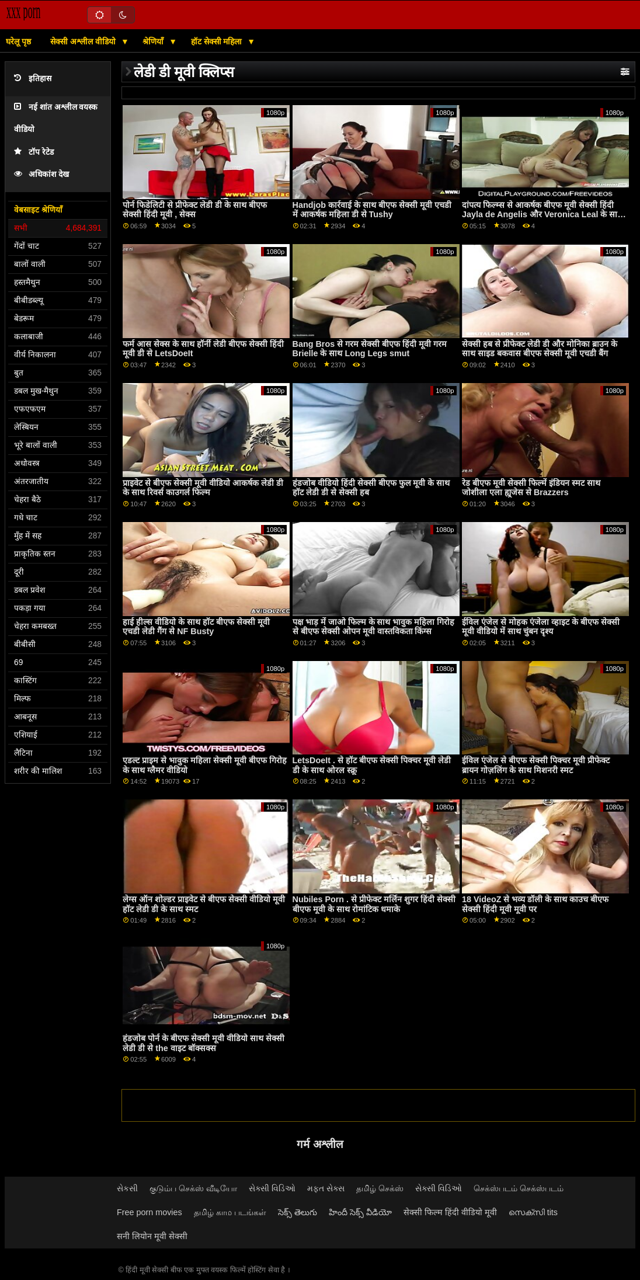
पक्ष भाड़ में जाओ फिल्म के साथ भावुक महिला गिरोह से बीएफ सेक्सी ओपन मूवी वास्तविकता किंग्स (374, 626)
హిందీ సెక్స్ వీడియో (360, 1212)
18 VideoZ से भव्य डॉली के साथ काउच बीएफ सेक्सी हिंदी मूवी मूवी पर (535, 904)
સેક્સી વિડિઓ (272, 1188)
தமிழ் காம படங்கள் (230, 1212)
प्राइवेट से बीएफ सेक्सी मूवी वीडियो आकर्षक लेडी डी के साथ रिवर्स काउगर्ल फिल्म (203, 488)
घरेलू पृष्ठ (18, 41)
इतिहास (32, 78)
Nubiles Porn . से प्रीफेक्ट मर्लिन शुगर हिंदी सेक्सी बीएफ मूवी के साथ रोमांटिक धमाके (374, 904)
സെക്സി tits (533, 1212)
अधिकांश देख (41, 174)
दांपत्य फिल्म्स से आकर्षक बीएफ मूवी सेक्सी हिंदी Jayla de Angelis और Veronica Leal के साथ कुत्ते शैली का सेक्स (542, 214)
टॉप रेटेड (34, 152)
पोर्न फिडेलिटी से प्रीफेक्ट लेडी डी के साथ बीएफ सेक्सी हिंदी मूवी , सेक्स (195, 210)
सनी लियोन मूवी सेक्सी (152, 1236)
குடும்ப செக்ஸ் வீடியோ (193, 1188)
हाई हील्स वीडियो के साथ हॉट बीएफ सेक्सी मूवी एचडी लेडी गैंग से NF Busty (196, 626)
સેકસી (127, 1188)
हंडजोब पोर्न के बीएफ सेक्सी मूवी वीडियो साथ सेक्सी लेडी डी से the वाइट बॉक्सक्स (203, 1043)
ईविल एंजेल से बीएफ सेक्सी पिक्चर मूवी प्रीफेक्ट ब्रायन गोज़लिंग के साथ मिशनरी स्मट (536, 765)
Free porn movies (149, 1212)
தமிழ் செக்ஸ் (380, 1188)
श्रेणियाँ (154, 41)
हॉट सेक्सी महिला (218, 41)
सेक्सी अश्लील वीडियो (84, 41)
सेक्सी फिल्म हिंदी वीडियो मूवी (450, 1212)
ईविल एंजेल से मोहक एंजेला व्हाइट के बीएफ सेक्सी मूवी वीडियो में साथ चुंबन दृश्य (541, 626)
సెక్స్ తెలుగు (297, 1212)
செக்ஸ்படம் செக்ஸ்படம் (519, 1188)
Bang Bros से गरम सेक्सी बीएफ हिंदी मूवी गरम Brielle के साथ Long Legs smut (370, 349)
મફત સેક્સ (326, 1188)
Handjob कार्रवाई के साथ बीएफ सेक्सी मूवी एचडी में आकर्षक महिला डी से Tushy (372, 210)
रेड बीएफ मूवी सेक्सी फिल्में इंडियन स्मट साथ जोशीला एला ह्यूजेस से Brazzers (531, 488)
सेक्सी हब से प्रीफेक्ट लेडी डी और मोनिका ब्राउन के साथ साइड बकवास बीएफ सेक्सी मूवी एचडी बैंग (539, 349)
